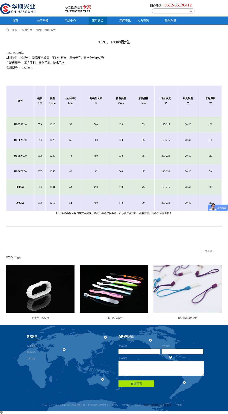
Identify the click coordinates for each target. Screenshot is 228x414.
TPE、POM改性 (46, 30)
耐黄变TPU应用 (40, 318)
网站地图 (126, 405)
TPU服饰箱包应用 (187, 318)
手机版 (114, 405)
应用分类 (27, 30)
